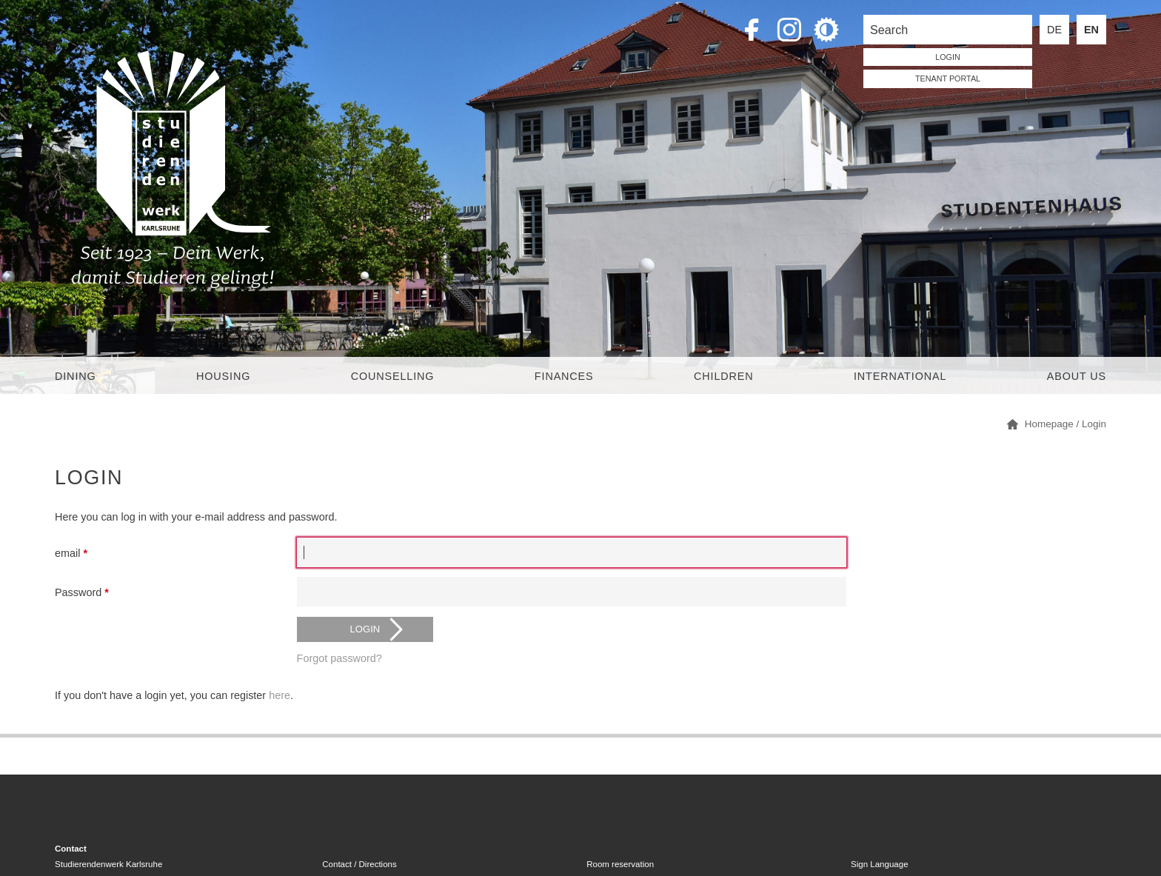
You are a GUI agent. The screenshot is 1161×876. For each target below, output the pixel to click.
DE (1054, 30)
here (279, 695)
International (900, 376)
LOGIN (947, 57)
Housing (223, 376)
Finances (564, 376)
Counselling (393, 376)
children (723, 376)
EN (1091, 30)
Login (1094, 423)
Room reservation (620, 864)
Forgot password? (339, 658)
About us (1076, 376)
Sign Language (879, 864)
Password (82, 592)
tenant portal (947, 78)
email (71, 553)
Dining (75, 376)
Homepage (1049, 423)
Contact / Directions (359, 864)
